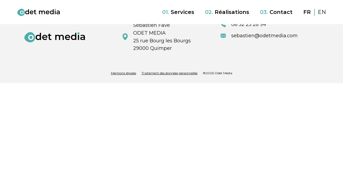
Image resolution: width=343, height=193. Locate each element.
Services (178, 12)
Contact (276, 12)
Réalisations (227, 12)
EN (322, 12)
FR (307, 12)
